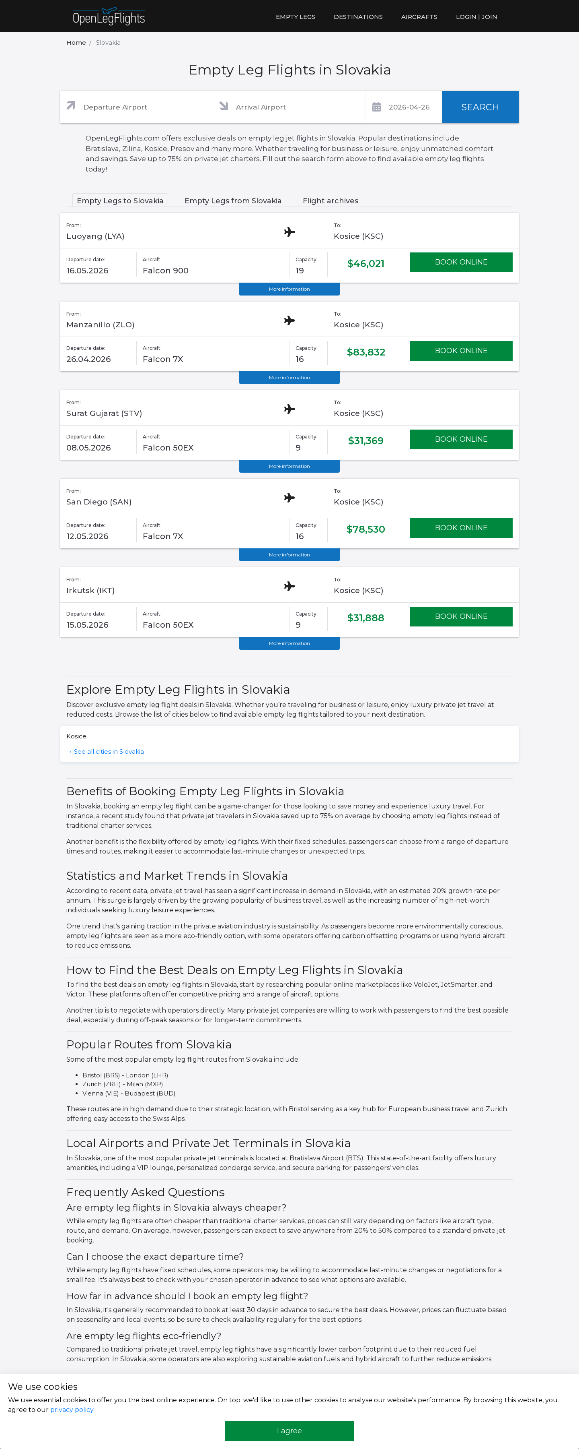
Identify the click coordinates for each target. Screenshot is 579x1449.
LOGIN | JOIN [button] (476, 16)
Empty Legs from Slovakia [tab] (233, 200)
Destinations (358, 16)
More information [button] (289, 289)
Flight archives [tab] (330, 200)
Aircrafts (419, 16)
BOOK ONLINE (461, 262)
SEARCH (480, 107)
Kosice (76, 736)
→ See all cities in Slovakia (105, 751)
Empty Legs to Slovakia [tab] (120, 200)
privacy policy (72, 1410)
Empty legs (295, 16)
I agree (289, 1430)
